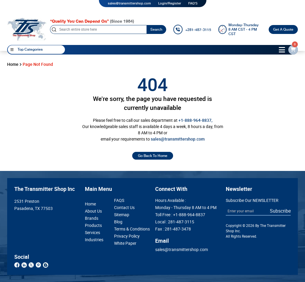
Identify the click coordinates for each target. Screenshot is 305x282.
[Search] (98, 29)
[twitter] (31, 265)
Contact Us (124, 207)
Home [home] (12, 64)
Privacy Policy (127, 236)
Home (90, 204)
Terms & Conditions (132, 229)
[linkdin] (24, 265)
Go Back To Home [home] (152, 156)
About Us (93, 211)
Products (93, 225)
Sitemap (121, 214)
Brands (91, 218)
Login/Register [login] (169, 3)
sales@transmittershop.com (129, 3)
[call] (192, 29)
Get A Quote (283, 29)
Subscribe (280, 211)
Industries (94, 239)
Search (156, 29)
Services (92, 232)
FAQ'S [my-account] (192, 3)
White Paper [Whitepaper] (125, 243)
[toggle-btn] (282, 49)
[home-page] (26, 29)
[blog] (45, 265)
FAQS (119, 200)
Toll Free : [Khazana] (180, 214)
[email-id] (293, 49)
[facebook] (17, 265)
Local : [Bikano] (174, 222)
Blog (118, 222)
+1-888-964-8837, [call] (195, 120)
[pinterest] (38, 265)
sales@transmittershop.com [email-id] (178, 139)
